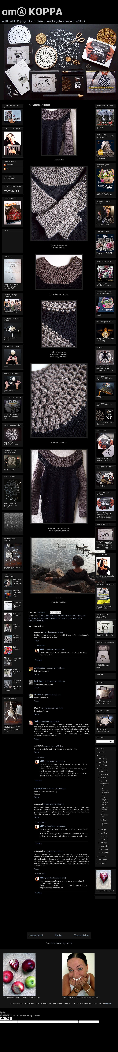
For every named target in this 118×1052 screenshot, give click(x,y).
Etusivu (58, 935)
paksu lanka (72, 618)
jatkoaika (53, 616)
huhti (103, 843)
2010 (101, 863)
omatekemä (53, 618)
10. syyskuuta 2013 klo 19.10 (55, 826)
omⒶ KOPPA (32, 12)
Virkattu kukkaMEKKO (17, 671)
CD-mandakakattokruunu (104, 792)
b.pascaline (39, 789)
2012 (101, 857)
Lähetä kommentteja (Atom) (61, 943)
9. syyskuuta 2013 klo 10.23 (53, 804)
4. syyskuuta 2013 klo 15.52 (55, 650)
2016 (101, 759)
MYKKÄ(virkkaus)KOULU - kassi (17, 594)
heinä (103, 833)
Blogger (108, 1003)
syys (103, 781)
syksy (80, 618)
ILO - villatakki (16, 648)
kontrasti (40, 618)
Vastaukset (41, 645)
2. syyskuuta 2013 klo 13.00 (52, 708)
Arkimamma (39, 668)
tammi (103, 853)
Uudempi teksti (36, 935)
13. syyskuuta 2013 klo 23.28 (55, 878)
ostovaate (63, 618)
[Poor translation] (8, 1018)
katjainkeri (39, 681)
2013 (101, 769)
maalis (103, 846)
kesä (103, 836)
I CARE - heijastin (104, 799)
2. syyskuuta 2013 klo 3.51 (55, 668)
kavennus (82, 616)
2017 (101, 755)
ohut (46, 618)
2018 (101, 752)
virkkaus (32, 621)
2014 (101, 765)
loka (102, 778)
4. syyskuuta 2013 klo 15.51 (55, 761)
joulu (103, 771)
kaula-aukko (73, 616)
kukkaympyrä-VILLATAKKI (17, 605)
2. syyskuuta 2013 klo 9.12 (52, 695)
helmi (103, 849)
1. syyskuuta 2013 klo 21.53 (53, 632)
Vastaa (37, 641)
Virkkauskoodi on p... (104, 810)
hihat (43, 616)
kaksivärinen (62, 616)
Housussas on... (104, 816)
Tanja (36, 721)
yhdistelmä (40, 621)
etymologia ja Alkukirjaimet (9, 178)
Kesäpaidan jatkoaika (104, 823)
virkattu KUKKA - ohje (16, 627)
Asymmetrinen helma (17, 614)
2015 (101, 762)
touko (103, 840)
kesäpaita (32, 618)
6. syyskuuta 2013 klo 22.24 (55, 789)
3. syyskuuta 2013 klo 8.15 (49, 721)
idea (47, 616)
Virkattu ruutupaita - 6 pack (17, 638)
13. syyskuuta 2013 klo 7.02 (53, 851)
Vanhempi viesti (81, 935)
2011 (101, 860)
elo (102, 830)
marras (104, 775)
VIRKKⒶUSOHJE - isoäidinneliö (17, 582)
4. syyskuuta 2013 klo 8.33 (53, 746)
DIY (39, 616)
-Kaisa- (37, 695)
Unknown (9, 165)
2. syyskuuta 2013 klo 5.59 (55, 681)
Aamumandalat (104, 804)
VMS (42, 650)
